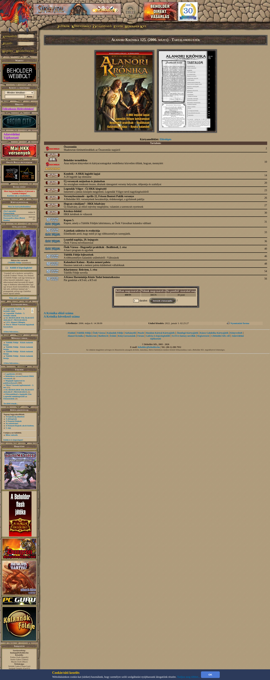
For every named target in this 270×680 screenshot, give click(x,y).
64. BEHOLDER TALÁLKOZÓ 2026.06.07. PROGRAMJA (18, 319)
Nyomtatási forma (239, 323)
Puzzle (141, 333)
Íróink (113, 336)
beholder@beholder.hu (149, 347)
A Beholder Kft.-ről (220, 336)
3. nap (8, 428)
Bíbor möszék (12, 435)
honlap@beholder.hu (19, 653)
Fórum (140, 336)
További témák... (10, 403)
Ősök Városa (99, 333)
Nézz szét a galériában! (19, 298)
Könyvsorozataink (127, 336)
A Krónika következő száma (62, 316)
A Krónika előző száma (58, 313)
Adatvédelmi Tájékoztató (11, 136)
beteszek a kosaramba (162, 301)
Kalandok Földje (115, 333)
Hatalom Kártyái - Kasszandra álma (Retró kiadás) (14, 218)
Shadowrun (90, 336)
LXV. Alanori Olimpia (15, 322)
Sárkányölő (130, 333)
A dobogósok (11, 419)
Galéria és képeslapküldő (158, 336)
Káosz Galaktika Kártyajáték (214, 333)
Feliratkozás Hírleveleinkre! (18, 108)
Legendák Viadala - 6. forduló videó (14, 310)
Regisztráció (203, 336)
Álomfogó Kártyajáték (187, 333)
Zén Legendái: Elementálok (9, 212)
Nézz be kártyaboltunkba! (19, 206)
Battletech (103, 336)
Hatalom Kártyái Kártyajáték (160, 333)
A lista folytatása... (11, 331)
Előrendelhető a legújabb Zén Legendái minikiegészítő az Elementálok (17, 396)
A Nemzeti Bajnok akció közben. (20, 425)
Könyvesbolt (236, 333)
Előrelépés (165, 139)
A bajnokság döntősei (15, 416)
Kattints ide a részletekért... (19, 196)
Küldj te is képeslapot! (13, 440)
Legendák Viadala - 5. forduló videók (14, 314)
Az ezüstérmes (12, 423)
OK (210, 674)
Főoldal (71, 333)
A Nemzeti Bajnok (14, 421)
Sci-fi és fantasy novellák (183, 336)
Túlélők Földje (14, 262)
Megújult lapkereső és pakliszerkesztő (14, 382)
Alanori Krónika (76, 336)
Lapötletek (10, 374)
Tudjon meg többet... (188, 677)
